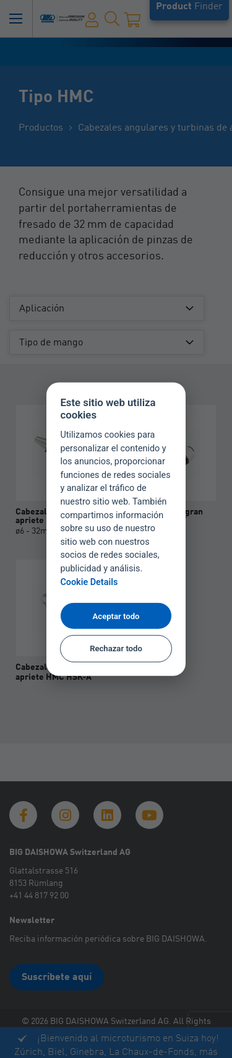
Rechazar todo (116, 648)
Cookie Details (89, 582)
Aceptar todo (116, 615)
